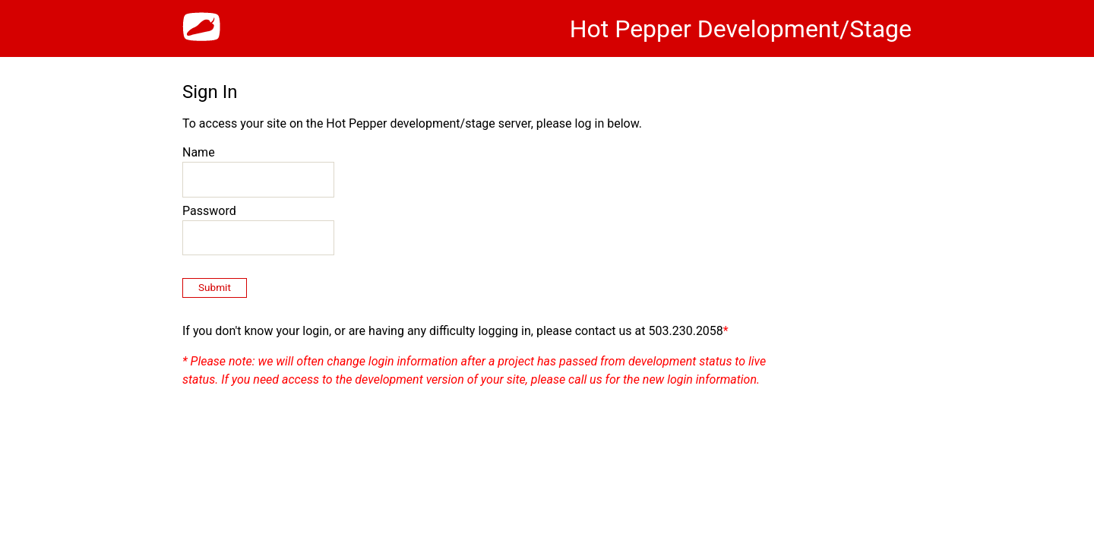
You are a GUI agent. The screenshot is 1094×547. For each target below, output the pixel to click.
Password (209, 211)
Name (198, 152)
